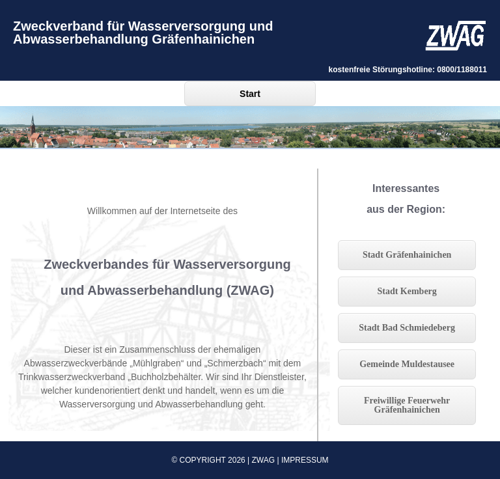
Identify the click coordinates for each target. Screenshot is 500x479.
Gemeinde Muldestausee (406, 364)
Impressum (305, 460)
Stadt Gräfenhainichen (407, 255)
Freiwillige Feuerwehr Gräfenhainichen (407, 405)
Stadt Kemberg (406, 291)
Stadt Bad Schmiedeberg (407, 328)
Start (250, 94)
